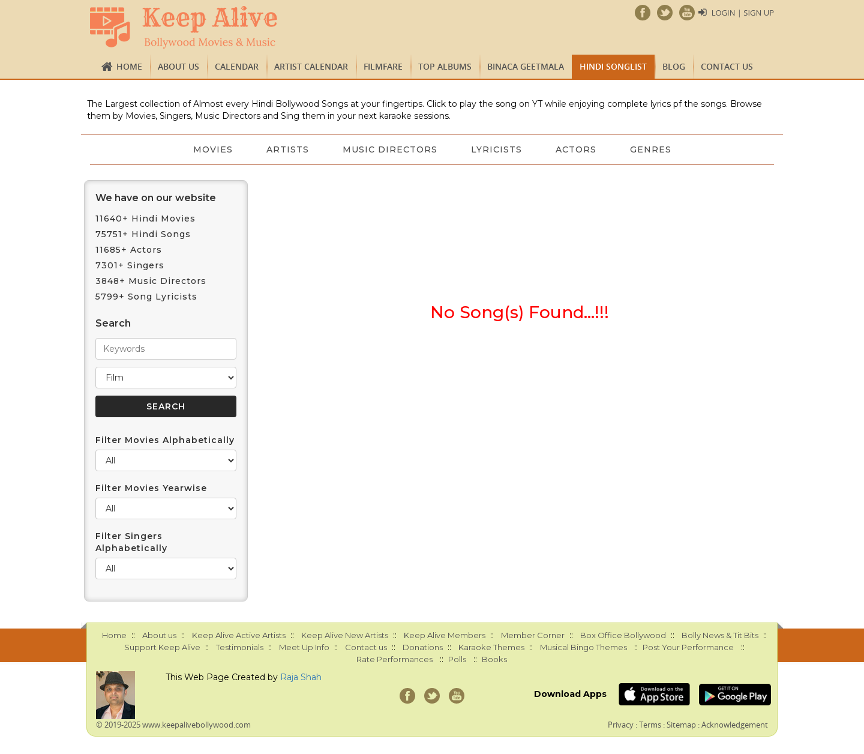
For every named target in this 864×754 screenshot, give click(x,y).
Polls (457, 659)
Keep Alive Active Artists (239, 635)
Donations (423, 647)
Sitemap (681, 724)
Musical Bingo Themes (583, 647)
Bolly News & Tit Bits (720, 635)
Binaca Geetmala (525, 66)
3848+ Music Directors (150, 281)
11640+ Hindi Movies (145, 218)
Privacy (621, 724)
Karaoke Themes (491, 647)
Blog (673, 66)
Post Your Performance (688, 647)
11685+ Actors (128, 249)
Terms (650, 724)
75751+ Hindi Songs (143, 234)
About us (178, 66)
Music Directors (390, 149)
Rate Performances (394, 659)
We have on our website (155, 198)
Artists (287, 149)
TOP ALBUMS (445, 66)
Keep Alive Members (444, 635)
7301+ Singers (129, 265)
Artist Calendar (311, 66)
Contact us (727, 66)
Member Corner (533, 635)
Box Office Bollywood (623, 635)
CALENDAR (237, 66)
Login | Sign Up (743, 12)
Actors (576, 149)
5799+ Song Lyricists (146, 296)
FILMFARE (383, 66)
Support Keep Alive (162, 647)
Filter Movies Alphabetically (165, 440)
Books (494, 659)
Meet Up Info (304, 647)
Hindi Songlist (613, 66)
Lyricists (496, 149)
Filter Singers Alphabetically (131, 542)
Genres (650, 149)
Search (113, 323)
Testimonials (239, 647)
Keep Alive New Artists (344, 635)
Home (129, 66)
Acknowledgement (734, 724)
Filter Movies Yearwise (151, 488)
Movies (213, 149)
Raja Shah (301, 677)
